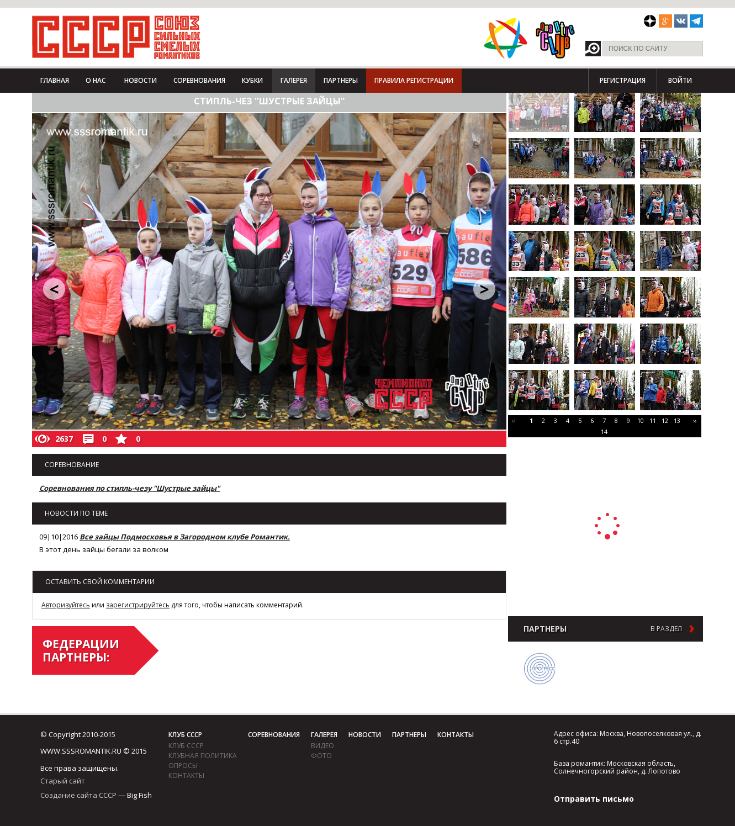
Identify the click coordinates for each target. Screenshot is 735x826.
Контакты (186, 775)
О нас (95, 80)
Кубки (252, 80)
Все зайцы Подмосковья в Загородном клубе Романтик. (185, 537)
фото (321, 755)
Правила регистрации (413, 80)
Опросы (183, 765)
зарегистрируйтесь (138, 605)
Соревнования (199, 80)
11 (652, 420)
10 (640, 420)
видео (322, 745)
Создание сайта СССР (78, 795)
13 (677, 420)
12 (665, 420)
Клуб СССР (185, 734)
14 (604, 431)
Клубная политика (202, 755)
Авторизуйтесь (65, 605)
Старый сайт (62, 781)
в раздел (666, 629)
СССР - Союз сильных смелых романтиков (116, 37)
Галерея (294, 80)
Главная (54, 80)
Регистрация (623, 80)
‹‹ (513, 420)
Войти (680, 80)
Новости (140, 80)
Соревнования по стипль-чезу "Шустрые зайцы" (129, 488)
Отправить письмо (594, 798)
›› (694, 420)
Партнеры (341, 80)
